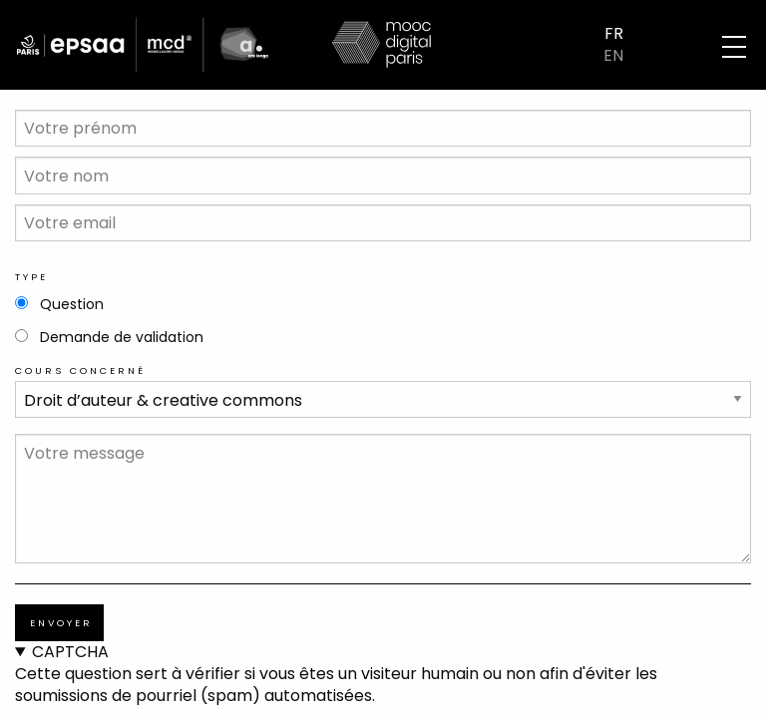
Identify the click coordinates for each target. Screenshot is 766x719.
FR (613, 34)
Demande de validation (121, 337)
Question (72, 304)
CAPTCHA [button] (70, 652)
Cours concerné (80, 370)
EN (613, 56)
